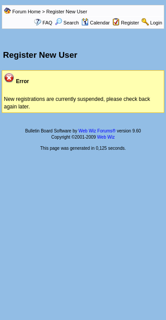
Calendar (95, 22)
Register (130, 22)
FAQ (47, 22)
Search (67, 22)
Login (156, 22)
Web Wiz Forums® (97, 130)
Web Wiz (106, 137)
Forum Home (26, 11)
